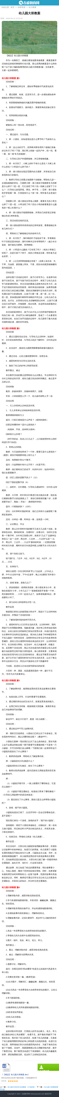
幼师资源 (21, 7)
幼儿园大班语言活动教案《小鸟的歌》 (22, 1087)
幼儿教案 (32, 7)
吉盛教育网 (25, 1094)
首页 (12, 7)
